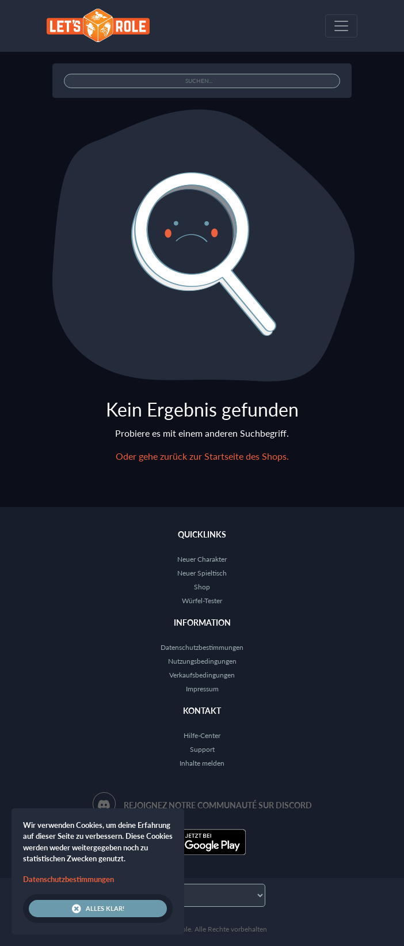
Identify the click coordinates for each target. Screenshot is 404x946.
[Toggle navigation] (341, 25)
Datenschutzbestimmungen (202, 647)
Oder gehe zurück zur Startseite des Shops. (202, 456)
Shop (202, 586)
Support (202, 749)
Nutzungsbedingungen (202, 661)
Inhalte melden (202, 763)
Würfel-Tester (202, 600)
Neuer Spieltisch (202, 573)
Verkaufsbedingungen (202, 675)
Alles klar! (98, 908)
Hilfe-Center (202, 735)
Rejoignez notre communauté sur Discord (218, 805)
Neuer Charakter (202, 559)
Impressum (202, 688)
